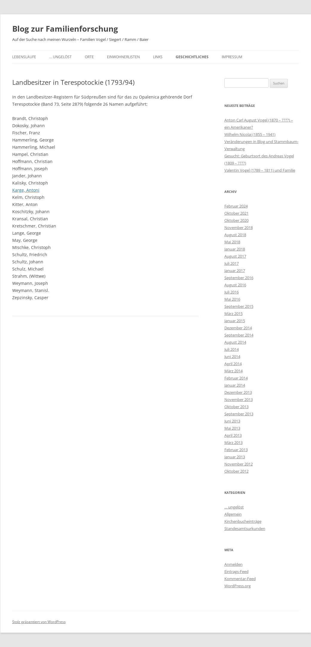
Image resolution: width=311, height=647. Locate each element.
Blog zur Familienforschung (65, 28)
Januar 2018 (234, 249)
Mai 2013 (232, 428)
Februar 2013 (236, 449)
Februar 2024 (236, 206)
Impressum (232, 56)
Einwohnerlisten (123, 56)
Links (158, 56)
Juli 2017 (231, 263)
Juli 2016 (231, 292)
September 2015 (238, 306)
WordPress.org (237, 585)
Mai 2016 (232, 299)
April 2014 (233, 363)
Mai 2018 (232, 242)
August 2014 (235, 342)
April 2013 (233, 435)
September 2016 (238, 277)
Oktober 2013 (236, 406)
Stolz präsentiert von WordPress (39, 621)
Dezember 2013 (238, 392)
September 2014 (238, 335)
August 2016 (235, 285)
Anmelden (233, 564)
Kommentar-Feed (240, 578)
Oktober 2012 (236, 471)
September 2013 (238, 414)
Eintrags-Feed (236, 571)
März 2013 (233, 442)
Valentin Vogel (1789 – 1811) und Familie (259, 170)
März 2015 (233, 313)
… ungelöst (60, 56)
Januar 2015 (234, 320)
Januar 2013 (234, 456)
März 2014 (233, 371)
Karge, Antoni (25, 190)
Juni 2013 (232, 421)
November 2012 (238, 464)
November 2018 (238, 227)
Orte (89, 56)
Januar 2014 (234, 385)
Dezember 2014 (238, 328)
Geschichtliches (192, 56)
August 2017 (235, 256)
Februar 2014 (236, 378)
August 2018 (235, 234)
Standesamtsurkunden (244, 528)
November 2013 (238, 399)
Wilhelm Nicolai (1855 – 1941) (249, 134)
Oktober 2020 (236, 220)
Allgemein (233, 514)
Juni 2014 (232, 356)
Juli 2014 (231, 349)
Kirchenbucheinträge (242, 521)
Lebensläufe (24, 56)
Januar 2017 (234, 270)
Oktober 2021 (236, 213)
